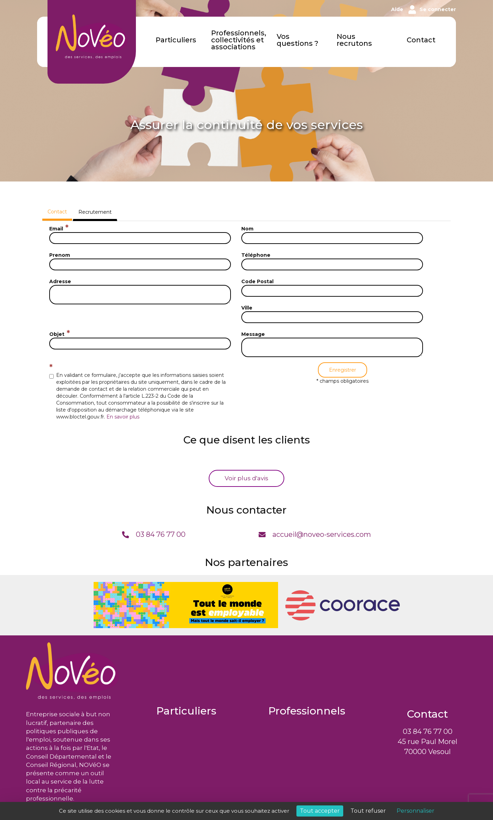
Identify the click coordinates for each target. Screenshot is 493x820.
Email (56, 229)
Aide (397, 9)
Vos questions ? (297, 40)
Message (253, 334)
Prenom (59, 255)
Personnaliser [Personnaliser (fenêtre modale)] (415, 811)
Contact (421, 40)
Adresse (60, 281)
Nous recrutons (354, 40)
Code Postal (257, 281)
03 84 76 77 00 (427, 731)
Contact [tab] (57, 212)
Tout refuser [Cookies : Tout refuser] (368, 811)
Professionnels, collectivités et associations (238, 40)
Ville (246, 308)
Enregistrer (342, 370)
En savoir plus (122, 417)
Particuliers (176, 40)
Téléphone (255, 255)
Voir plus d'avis (246, 478)
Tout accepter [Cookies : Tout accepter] (320, 811)
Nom (247, 229)
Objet (56, 334)
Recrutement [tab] (95, 212)
